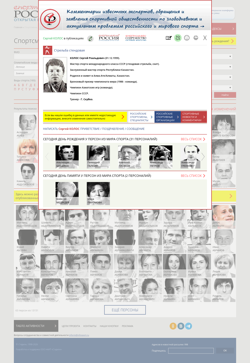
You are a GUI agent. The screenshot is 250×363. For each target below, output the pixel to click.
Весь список (191, 141)
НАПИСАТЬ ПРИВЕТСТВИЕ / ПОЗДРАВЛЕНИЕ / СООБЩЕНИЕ (94, 130)
